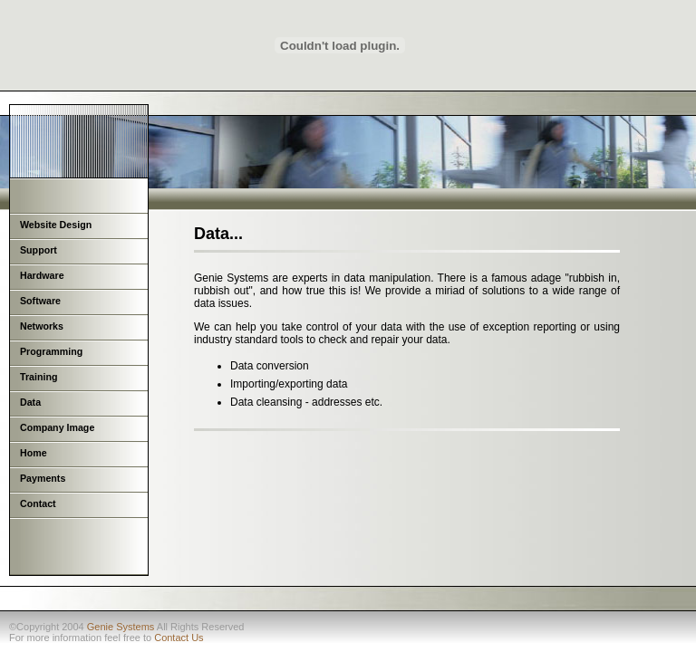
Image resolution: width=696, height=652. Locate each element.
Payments (42, 478)
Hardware (42, 275)
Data (30, 402)
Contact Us (178, 637)
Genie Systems (121, 626)
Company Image (57, 427)
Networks (41, 326)
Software (40, 300)
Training (38, 376)
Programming (51, 351)
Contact (38, 503)
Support (38, 249)
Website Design (56, 224)
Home (33, 452)
